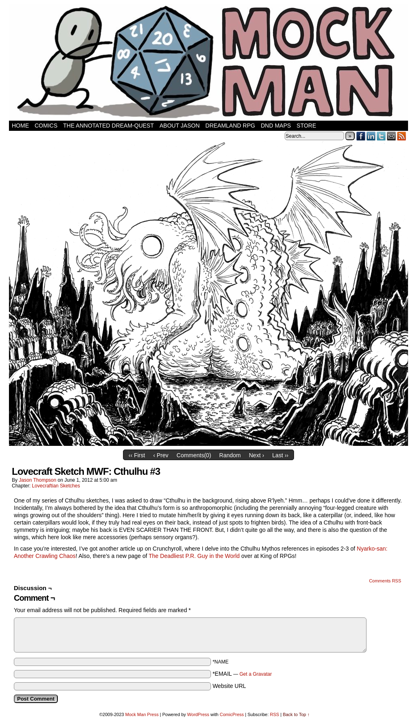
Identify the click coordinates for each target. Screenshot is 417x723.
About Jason (180, 125)
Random (230, 455)
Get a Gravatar (255, 674)
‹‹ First (137, 455)
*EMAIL (242, 673)
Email (391, 136)
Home (20, 125)
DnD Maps (276, 125)
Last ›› (280, 455)
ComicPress (231, 714)
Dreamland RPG (230, 125)
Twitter (381, 136)
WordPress (198, 714)
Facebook (361, 136)
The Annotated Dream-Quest (108, 125)
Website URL (229, 686)
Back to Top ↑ (296, 714)
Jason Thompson (37, 480)
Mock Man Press (142, 714)
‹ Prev (160, 455)
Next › (256, 455)
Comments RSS (385, 580)
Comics (46, 125)
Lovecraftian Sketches (56, 486)
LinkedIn (371, 136)
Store (306, 125)
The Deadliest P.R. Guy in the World (194, 556)
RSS (402, 136)
